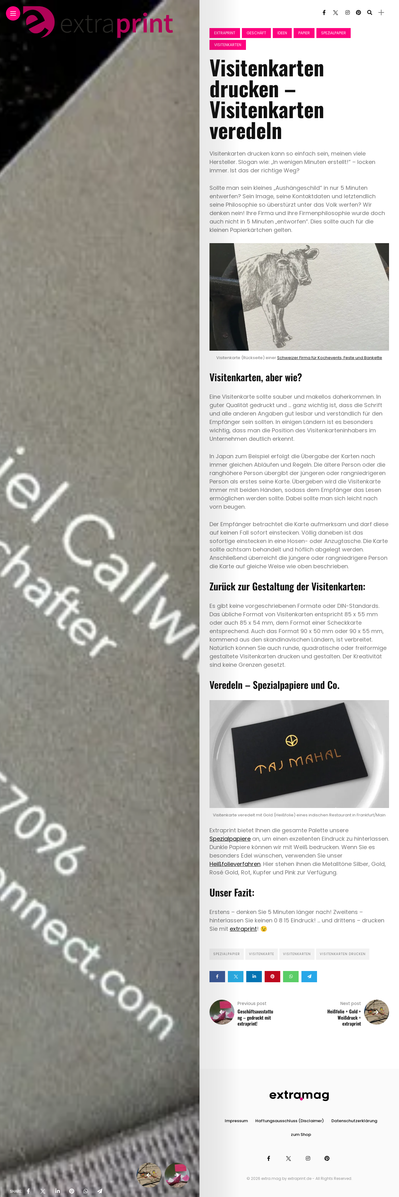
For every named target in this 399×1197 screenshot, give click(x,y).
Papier (304, 33)
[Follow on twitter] (335, 12)
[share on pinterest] (71, 1191)
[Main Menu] (13, 14)
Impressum (236, 1121)
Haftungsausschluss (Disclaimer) (289, 1121)
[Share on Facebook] (217, 976)
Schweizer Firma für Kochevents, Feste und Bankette (329, 358)
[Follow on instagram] (347, 12)
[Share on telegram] (309, 976)
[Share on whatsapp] (291, 976)
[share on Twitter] (42, 1191)
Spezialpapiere (230, 839)
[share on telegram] (99, 1191)
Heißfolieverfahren (235, 864)
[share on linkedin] (57, 1191)
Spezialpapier (333, 33)
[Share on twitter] (235, 976)
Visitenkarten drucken (343, 954)
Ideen (282, 33)
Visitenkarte (261, 954)
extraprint (243, 929)
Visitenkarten (227, 44)
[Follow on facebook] (324, 12)
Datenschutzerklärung (354, 1121)
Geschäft (256, 33)
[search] (369, 13)
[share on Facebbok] (28, 1191)
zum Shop (301, 1134)
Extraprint (224, 33)
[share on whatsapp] (86, 1191)
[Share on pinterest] (272, 976)
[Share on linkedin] (254, 976)
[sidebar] (381, 13)
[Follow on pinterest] (358, 12)
